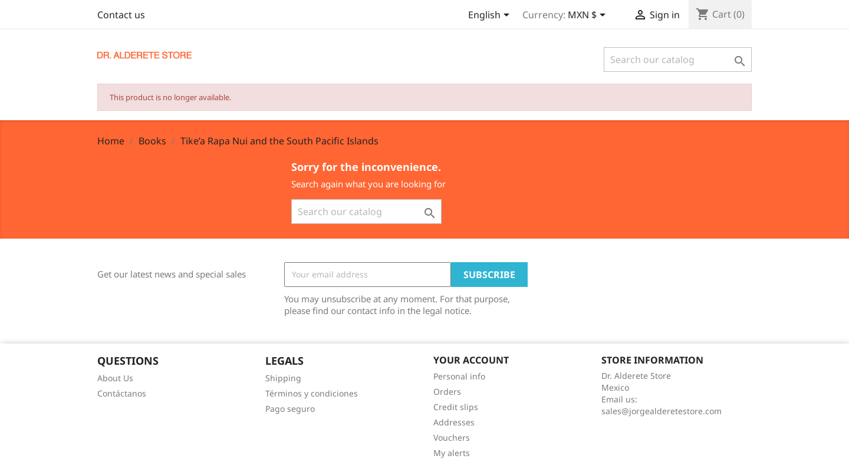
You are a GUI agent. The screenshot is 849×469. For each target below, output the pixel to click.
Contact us (121, 14)
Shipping (283, 378)
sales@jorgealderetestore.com (661, 411)
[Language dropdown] (491, 16)
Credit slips (455, 406)
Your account (471, 360)
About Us (115, 378)
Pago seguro (290, 408)
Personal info (459, 376)
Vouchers (451, 437)
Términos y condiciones (311, 393)
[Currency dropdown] (589, 16)
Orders (447, 391)
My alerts (451, 452)
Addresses (454, 422)
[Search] (678, 59)
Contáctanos (121, 393)
